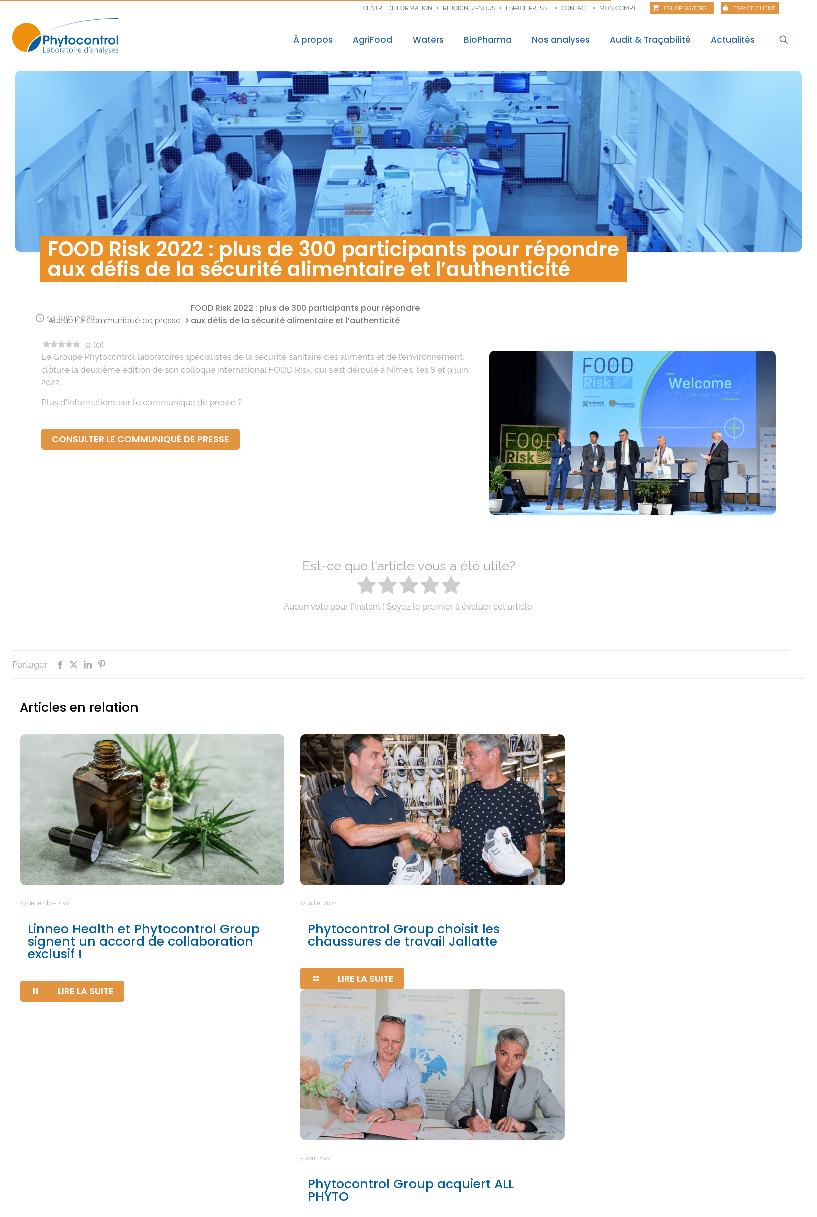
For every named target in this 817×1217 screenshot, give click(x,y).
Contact (575, 8)
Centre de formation (397, 8)
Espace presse (528, 8)
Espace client (754, 8)
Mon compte (619, 8)
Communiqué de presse (133, 320)
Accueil (62, 320)
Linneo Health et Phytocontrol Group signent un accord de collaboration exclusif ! (144, 941)
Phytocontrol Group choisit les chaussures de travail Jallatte (404, 935)
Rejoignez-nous (469, 8)
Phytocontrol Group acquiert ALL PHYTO (411, 1190)
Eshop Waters (685, 8)
